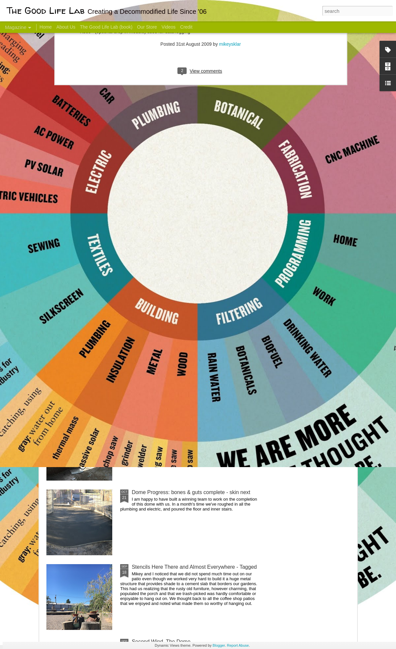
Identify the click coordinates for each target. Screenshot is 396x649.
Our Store (147, 27)
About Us (65, 27)
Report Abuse (238, 645)
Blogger (219, 645)
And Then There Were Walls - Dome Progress (185, 417)
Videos (169, 27)
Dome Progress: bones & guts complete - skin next (191, 492)
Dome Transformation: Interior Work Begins (182, 314)
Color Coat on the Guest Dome (94, 389)
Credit (186, 27)
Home (46, 27)
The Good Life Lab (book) (106, 27)
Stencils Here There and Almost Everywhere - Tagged (194, 567)
